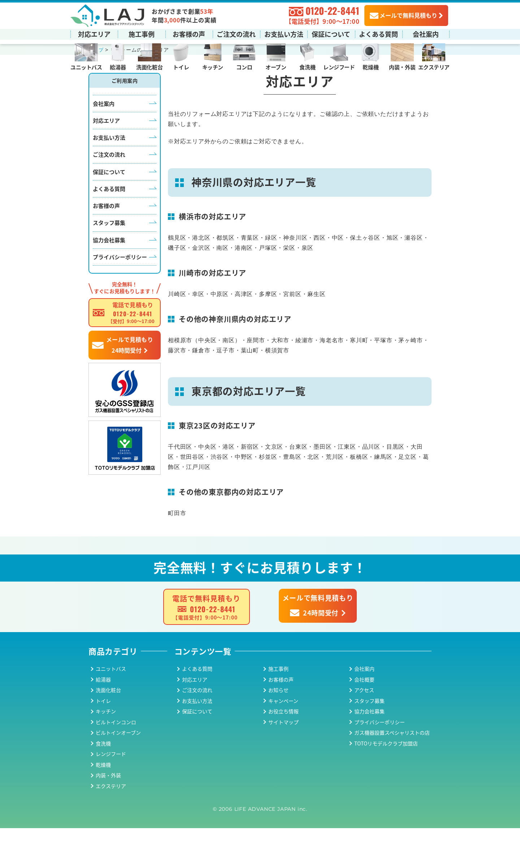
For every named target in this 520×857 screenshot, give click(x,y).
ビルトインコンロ (116, 750)
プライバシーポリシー (120, 286)
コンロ (244, 66)
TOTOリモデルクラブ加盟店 (386, 772)
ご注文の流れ (236, 33)
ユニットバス (86, 66)
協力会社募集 (109, 269)
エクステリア (434, 66)
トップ (96, 79)
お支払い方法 (283, 33)
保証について (331, 33)
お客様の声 (189, 33)
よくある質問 (378, 33)
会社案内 (426, 33)
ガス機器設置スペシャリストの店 (392, 761)
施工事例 (142, 33)
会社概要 (364, 708)
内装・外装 (402, 66)
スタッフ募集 (109, 252)
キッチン (212, 66)
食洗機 (307, 66)
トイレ (181, 66)
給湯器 (118, 66)
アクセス (364, 719)
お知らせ (278, 719)
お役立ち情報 (283, 740)
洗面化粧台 (149, 66)
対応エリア (94, 33)
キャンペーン (283, 729)
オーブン (275, 66)
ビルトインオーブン (118, 761)
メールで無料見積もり (403, 14)
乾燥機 (370, 66)
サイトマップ (283, 750)
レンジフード (339, 66)
